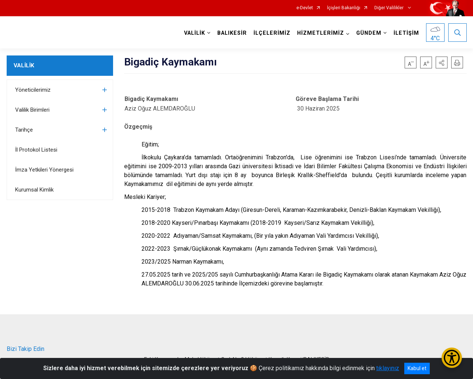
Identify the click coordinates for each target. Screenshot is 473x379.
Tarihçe (24, 129)
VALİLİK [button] (194, 33)
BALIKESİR (232, 33)
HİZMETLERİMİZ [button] (320, 33)
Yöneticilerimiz (33, 90)
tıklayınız (387, 368)
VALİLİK (24, 65)
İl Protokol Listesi (36, 149)
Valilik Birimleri (32, 109)
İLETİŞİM (406, 33)
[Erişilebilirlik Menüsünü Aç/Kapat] (452, 358)
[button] (442, 62)
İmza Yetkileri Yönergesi (44, 169)
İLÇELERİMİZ (271, 33)
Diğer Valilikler (389, 8)
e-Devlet (304, 8)
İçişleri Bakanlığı (343, 8)
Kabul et (417, 368)
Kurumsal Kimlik (34, 189)
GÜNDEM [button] (368, 33)
